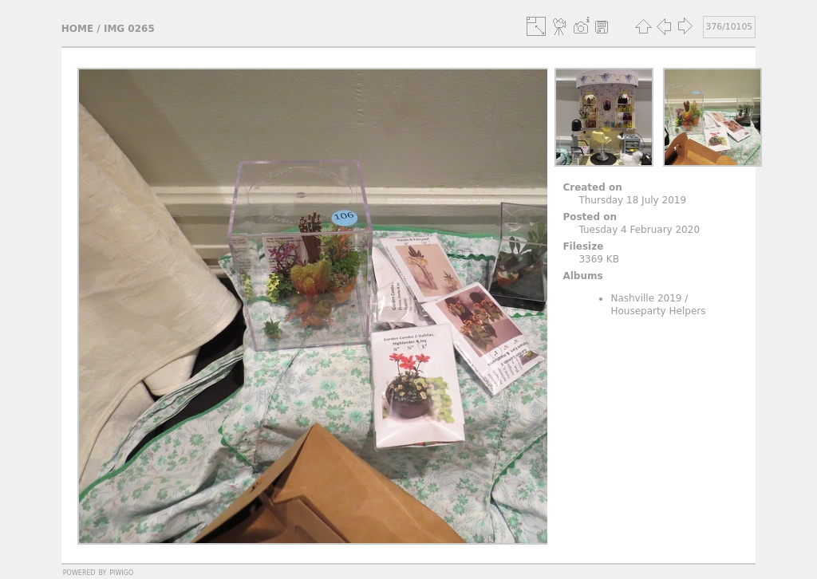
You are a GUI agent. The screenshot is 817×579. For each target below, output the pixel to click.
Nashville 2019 (645, 298)
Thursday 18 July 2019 (632, 200)
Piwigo (121, 571)
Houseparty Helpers (657, 311)
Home (77, 28)
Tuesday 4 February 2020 (639, 229)
